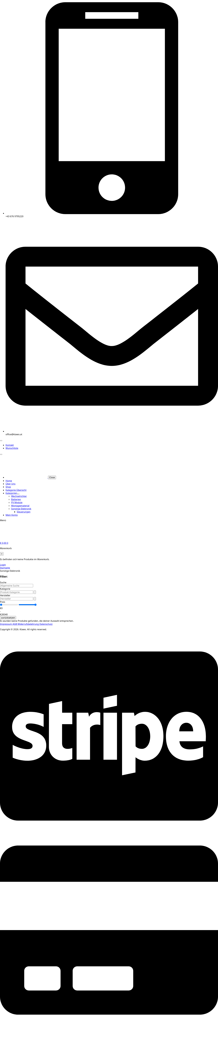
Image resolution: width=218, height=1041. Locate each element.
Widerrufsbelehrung (28, 624)
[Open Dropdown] (35, 592)
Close (52, 477)
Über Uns (11, 483)
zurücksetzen (8, 617)
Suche (3, 582)
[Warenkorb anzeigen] (4, 543)
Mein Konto (12, 515)
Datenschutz (46, 624)
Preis (2, 601)
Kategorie (5, 588)
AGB (15, 624)
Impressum (6, 624)
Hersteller (5, 595)
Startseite (5, 567)
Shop (8, 486)
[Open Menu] (1, 440)
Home (9, 480)
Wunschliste (12, 448)
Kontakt (10, 445)
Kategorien (11, 493)
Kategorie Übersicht (16, 490)
